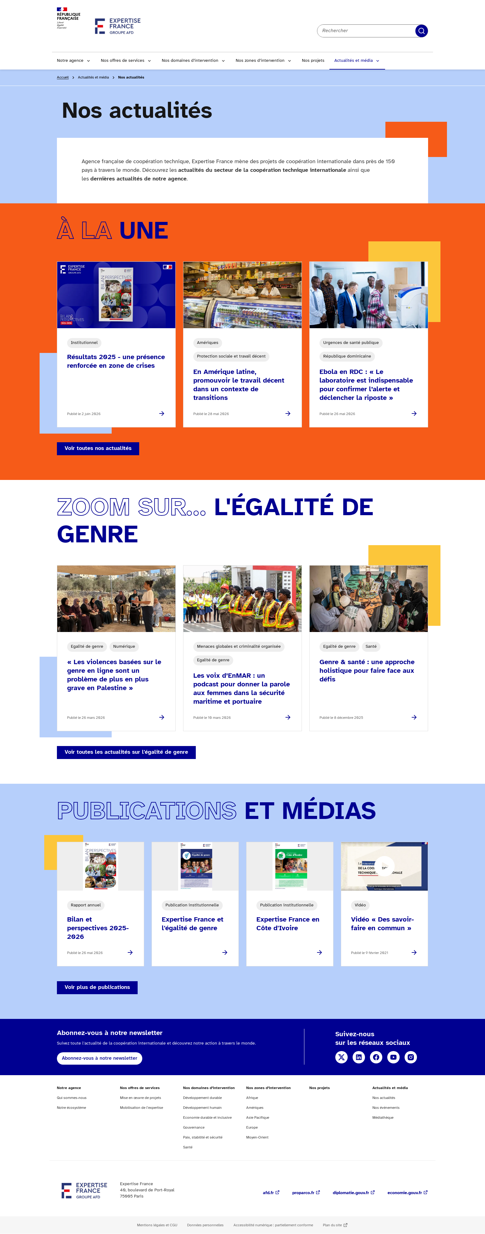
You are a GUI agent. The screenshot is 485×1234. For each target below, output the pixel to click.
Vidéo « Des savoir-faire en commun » (382, 924)
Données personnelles (205, 1225)
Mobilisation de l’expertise (141, 1108)
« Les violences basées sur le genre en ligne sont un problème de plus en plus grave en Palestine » (114, 675)
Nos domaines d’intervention (190, 60)
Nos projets (313, 60)
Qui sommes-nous (72, 1098)
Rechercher (421, 31)
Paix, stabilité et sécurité (202, 1137)
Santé (187, 1147)
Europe (252, 1128)
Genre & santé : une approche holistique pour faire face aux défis (367, 671)
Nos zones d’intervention (260, 60)
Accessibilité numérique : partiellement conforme (273, 1225)
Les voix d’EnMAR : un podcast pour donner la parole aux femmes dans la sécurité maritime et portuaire (241, 689)
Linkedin (359, 1057)
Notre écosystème (71, 1108)
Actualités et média (353, 60)
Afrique (252, 1098)
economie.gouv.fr (405, 1193)
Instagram (411, 1057)
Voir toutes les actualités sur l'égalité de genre (126, 752)
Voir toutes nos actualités (98, 449)
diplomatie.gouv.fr (351, 1193)
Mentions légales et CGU (157, 1225)
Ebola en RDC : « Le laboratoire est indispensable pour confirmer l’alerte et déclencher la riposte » (366, 385)
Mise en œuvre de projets (140, 1098)
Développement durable (202, 1098)
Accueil (63, 77)
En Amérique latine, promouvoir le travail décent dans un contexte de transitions (238, 385)
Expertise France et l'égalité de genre (192, 924)
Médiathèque (382, 1118)
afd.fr (268, 1193)
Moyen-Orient (257, 1137)
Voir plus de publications (97, 987)
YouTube (393, 1057)
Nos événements (386, 1108)
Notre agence (70, 60)
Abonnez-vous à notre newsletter (99, 1058)
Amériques (255, 1108)
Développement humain (202, 1108)
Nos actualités (383, 1098)
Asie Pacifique (257, 1118)
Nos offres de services (122, 60)
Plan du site (332, 1225)
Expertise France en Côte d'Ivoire (288, 924)
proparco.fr (303, 1193)
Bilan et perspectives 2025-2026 (98, 928)
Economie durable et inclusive (207, 1118)
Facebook (376, 1057)
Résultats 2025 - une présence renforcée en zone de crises (116, 362)
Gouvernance (193, 1128)
